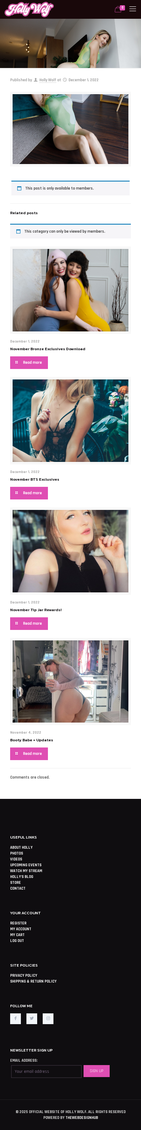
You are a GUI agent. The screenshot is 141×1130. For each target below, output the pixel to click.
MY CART (17, 934)
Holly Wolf (47, 80)
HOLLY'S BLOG (21, 876)
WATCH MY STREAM (26, 870)
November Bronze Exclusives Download (47, 349)
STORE (15, 882)
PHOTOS (16, 853)
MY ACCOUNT (20, 929)
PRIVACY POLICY (23, 975)
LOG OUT (17, 940)
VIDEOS (16, 859)
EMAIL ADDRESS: (23, 1060)
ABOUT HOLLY (21, 847)
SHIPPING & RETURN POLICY (33, 981)
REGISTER (18, 923)
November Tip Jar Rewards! (35, 610)
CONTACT (17, 888)
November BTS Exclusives (34, 479)
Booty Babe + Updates (31, 740)
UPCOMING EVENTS (25, 865)
